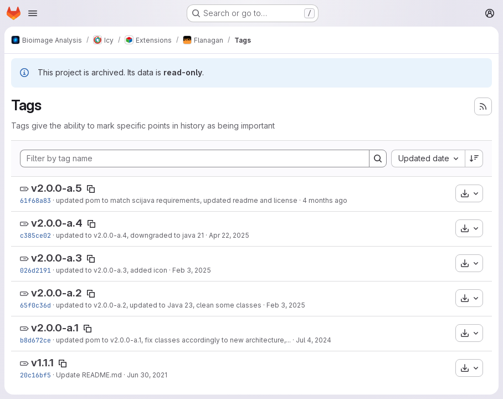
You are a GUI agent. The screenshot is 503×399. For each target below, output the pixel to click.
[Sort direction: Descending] (474, 158)
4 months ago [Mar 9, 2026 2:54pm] (324, 200)
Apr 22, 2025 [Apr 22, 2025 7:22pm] (229, 235)
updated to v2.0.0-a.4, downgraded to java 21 (130, 235)
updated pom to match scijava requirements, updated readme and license (176, 200)
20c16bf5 (35, 375)
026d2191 (35, 270)
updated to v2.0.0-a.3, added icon (111, 270)
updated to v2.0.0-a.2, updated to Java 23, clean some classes (158, 305)
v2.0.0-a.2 (56, 293)
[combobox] (428, 158)
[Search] (378, 158)
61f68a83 (35, 200)
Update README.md (89, 375)
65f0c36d (35, 305)
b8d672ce (35, 340)
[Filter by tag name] (194, 158)
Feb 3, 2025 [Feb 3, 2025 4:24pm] (285, 305)
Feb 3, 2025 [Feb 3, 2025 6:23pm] (191, 270)
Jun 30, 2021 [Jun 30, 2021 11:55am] (147, 375)
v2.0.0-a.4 (57, 223)
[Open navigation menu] (33, 13)
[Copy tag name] (90, 189)
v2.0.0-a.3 (56, 258)
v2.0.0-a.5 (56, 188)
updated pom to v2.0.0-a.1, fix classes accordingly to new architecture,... (173, 340)
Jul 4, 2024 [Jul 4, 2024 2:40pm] (313, 340)
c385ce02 (35, 235)
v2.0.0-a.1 (55, 327)
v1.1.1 (42, 362)
